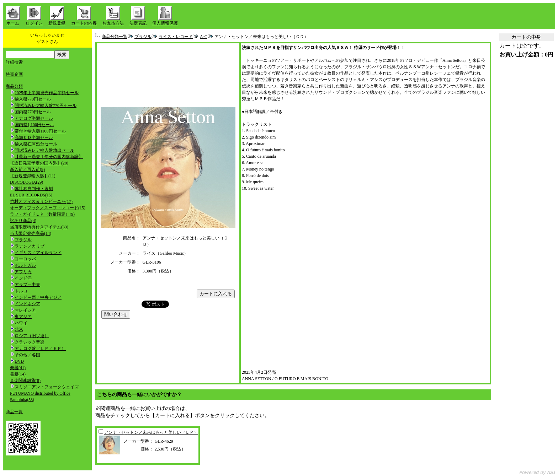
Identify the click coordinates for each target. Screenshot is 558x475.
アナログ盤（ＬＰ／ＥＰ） (40, 348)
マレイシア (25, 310)
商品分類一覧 (114, 36)
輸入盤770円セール (33, 99)
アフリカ (23, 271)
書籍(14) (18, 374)
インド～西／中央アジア (38, 297)
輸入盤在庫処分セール (36, 143)
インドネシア (27, 303)
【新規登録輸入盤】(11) (32, 175)
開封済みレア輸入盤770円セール (45, 105)
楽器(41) (18, 367)
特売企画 (14, 74)
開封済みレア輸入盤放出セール (44, 150)
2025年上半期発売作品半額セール (47, 92)
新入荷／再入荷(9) (27, 169)
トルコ (21, 290)
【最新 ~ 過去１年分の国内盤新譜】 (49, 156)
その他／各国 (27, 354)
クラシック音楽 (29, 342)
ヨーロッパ (25, 259)
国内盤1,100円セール (34, 124)
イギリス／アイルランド (38, 252)
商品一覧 (14, 411)
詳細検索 (14, 62)
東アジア (23, 316)
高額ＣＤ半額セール (34, 137)
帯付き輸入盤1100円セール (40, 131)
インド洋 (23, 278)
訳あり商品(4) (23, 220)
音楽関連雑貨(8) (25, 380)
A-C (203, 36)
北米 (19, 329)
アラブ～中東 (27, 284)
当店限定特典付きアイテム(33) (39, 227)
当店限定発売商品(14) (30, 233)
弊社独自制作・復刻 (34, 188)
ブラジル (23, 239)
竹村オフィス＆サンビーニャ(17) (41, 201)
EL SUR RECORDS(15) (31, 195)
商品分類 (14, 86)
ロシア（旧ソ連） (32, 335)
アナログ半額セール (34, 118)
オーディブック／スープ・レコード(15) (47, 207)
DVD (19, 361)
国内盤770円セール (33, 111)
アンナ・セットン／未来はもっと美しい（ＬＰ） (151, 432)
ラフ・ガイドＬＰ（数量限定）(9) (42, 214)
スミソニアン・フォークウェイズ (47, 386)
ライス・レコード (176, 36)
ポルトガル (25, 265)
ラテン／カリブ (29, 246)
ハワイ (21, 322)
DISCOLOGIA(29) (26, 182)
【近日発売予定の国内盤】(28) (39, 163)
